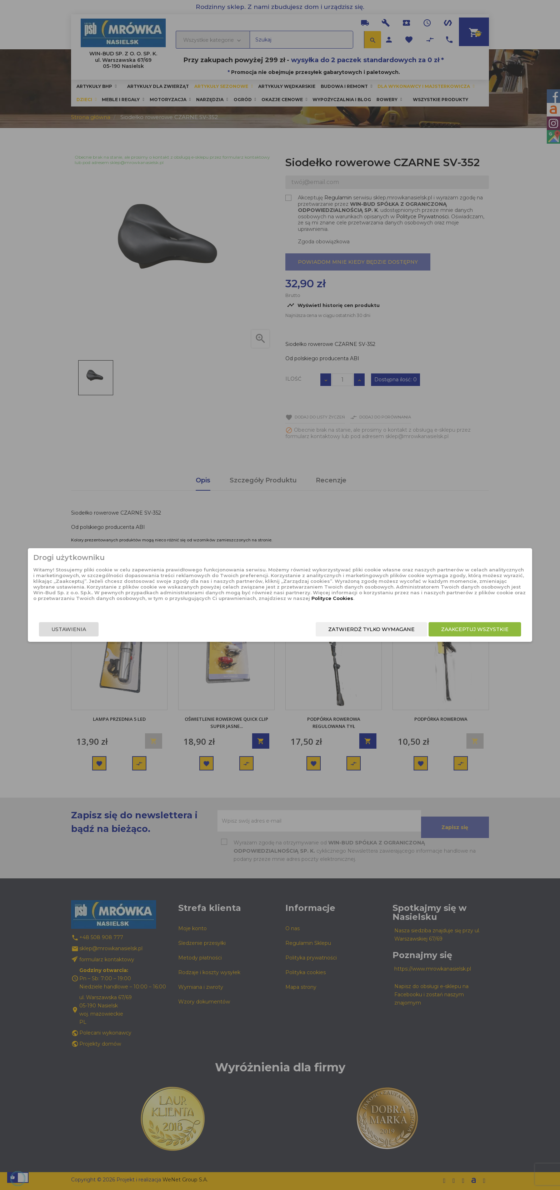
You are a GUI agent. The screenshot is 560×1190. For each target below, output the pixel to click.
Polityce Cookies (274, 609)
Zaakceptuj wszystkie (397, 635)
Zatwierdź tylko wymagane (293, 635)
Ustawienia (146, 635)
